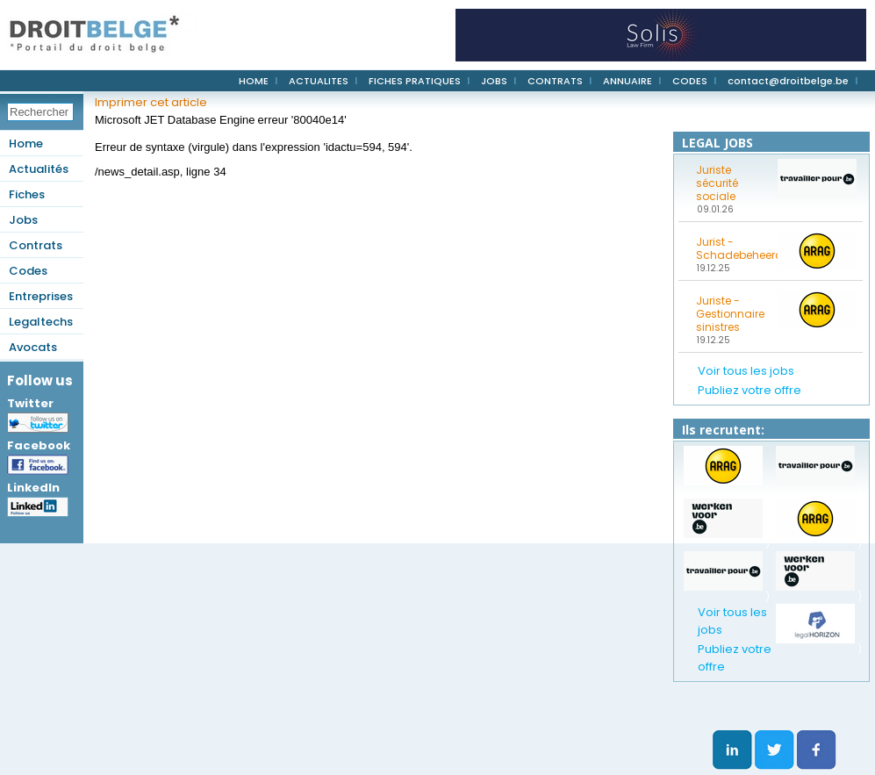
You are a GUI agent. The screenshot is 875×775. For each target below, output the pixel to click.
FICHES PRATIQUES (415, 81)
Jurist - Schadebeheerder (731, 248)
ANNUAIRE (627, 81)
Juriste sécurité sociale (717, 183)
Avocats (33, 347)
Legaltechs (41, 321)
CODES (689, 81)
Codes (28, 270)
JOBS (494, 81)
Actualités (38, 169)
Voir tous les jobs (746, 370)
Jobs (23, 220)
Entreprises (41, 296)
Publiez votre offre (749, 390)
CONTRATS (555, 81)
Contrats (35, 245)
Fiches (27, 194)
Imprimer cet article (151, 102)
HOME (254, 81)
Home (26, 143)
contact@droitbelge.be (788, 81)
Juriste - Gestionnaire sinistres (730, 314)
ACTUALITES (318, 81)
